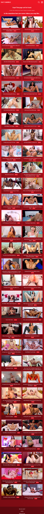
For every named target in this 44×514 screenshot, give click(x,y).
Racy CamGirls (6, 2)
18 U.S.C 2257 (22, 509)
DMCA (22, 511)
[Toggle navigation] (42, 2)
